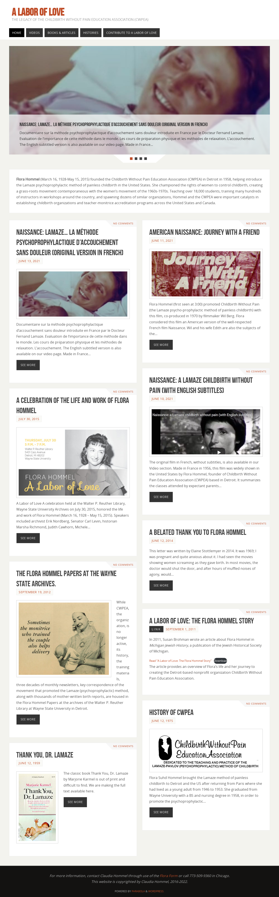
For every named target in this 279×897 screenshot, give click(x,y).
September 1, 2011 (181, 629)
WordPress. (156, 891)
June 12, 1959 (29, 763)
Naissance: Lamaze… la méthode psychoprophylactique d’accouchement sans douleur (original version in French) (69, 242)
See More (28, 365)
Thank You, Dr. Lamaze (44, 755)
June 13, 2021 (29, 261)
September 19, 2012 (35, 592)
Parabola (138, 891)
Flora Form (169, 875)
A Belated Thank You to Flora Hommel (197, 532)
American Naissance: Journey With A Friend (204, 232)
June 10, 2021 (162, 399)
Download (220, 661)
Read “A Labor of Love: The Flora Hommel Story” (180, 661)
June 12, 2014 (162, 541)
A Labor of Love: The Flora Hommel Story (201, 620)
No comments (123, 223)
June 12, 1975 (162, 721)
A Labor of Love (38, 12)
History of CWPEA (171, 712)
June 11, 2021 (162, 240)
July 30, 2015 (29, 419)
